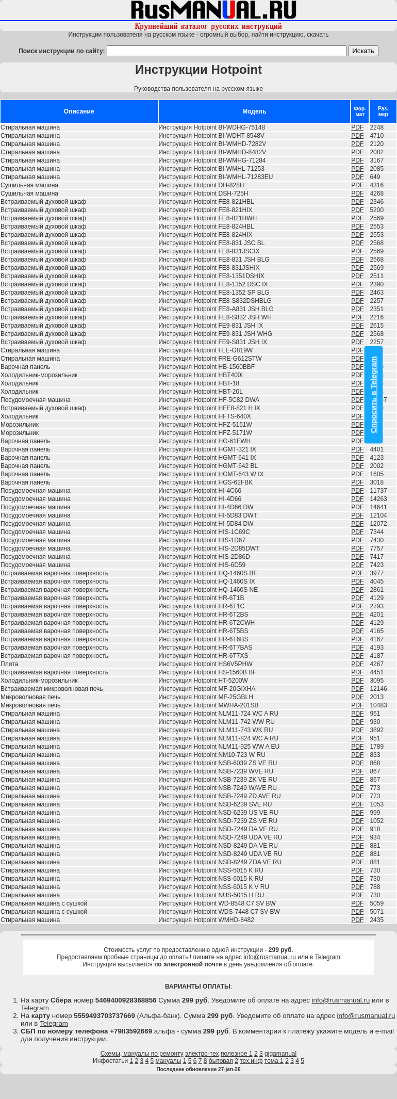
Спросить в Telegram (374, 394)
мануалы (168, 1060)
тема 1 (274, 1060)
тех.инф (251, 1060)
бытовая (221, 1060)
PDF (357, 127)
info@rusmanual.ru (269, 957)
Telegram (327, 957)
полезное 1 (237, 1053)
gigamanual (280, 1053)
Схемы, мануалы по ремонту (142, 1053)
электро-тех (202, 1053)
